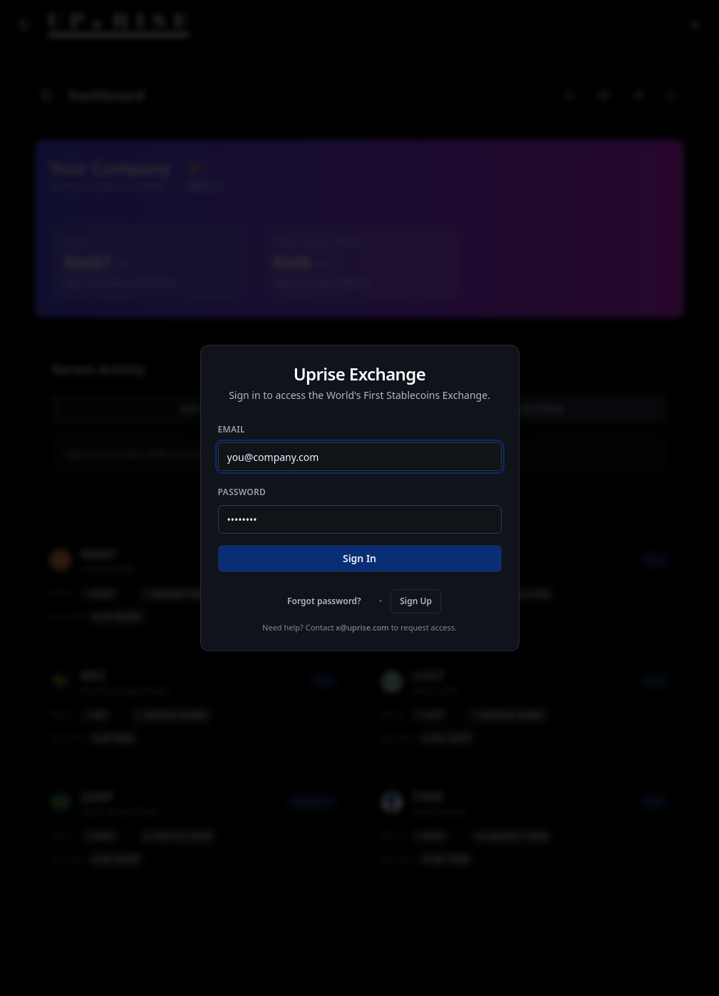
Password (242, 492)
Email (231, 429)
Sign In (359, 558)
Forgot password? (324, 601)
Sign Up (416, 601)
